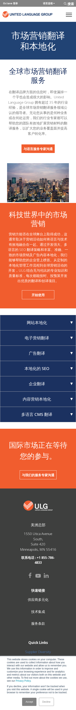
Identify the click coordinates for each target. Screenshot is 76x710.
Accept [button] (29, 701)
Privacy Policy (23, 680)
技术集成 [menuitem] (38, 611)
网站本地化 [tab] (50, 322)
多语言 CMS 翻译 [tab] (47, 414)
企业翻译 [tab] (51, 384)
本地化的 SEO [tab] (49, 368)
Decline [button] (46, 701)
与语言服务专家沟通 (38, 149)
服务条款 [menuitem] (38, 623)
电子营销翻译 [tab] (49, 338)
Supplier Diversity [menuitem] (38, 651)
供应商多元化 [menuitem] (38, 599)
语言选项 (49, 3)
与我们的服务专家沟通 (38, 475)
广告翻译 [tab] (51, 353)
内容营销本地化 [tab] (48, 399)
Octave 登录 (10, 3)
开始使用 (38, 295)
